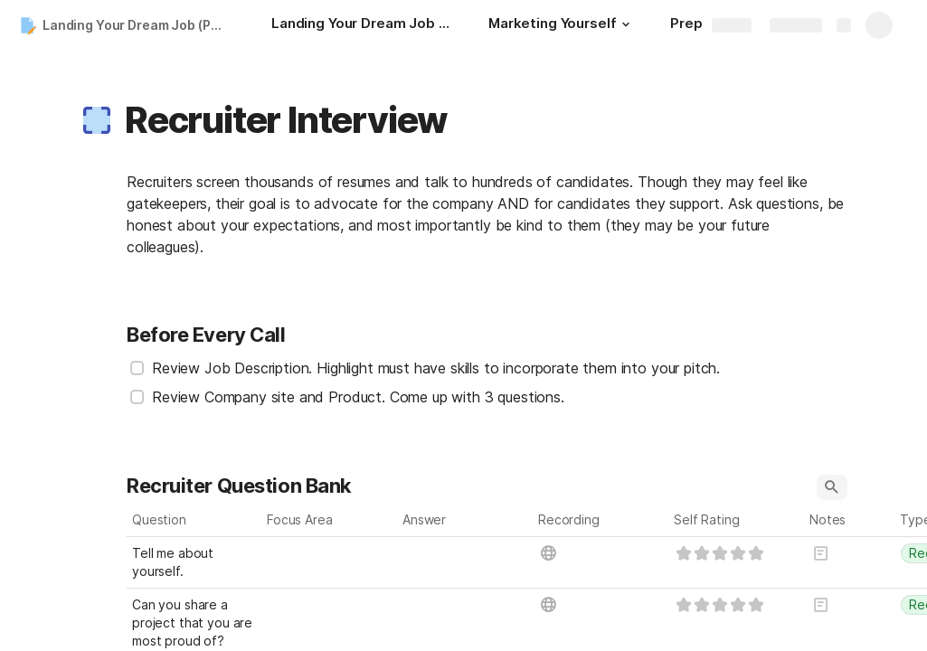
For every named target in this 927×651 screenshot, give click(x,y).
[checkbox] (137, 368)
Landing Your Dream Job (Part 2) (139, 25)
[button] (625, 24)
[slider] (720, 553)
